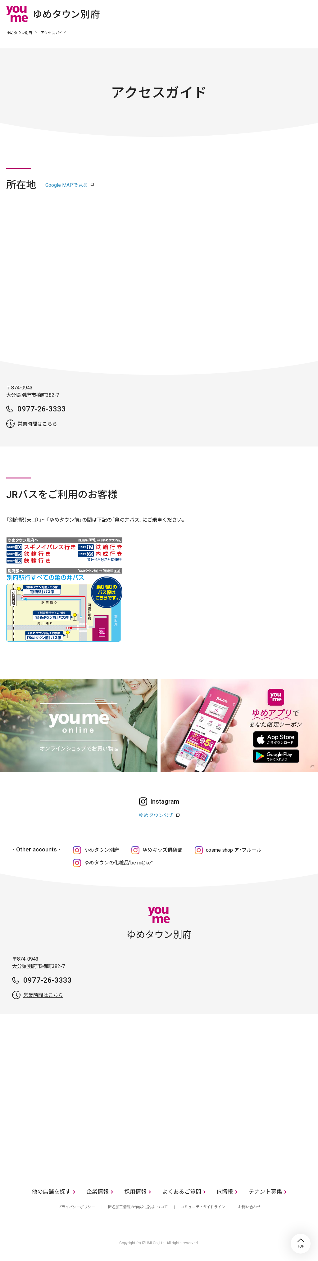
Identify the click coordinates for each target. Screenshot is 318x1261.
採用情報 (135, 1191)
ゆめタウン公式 (156, 815)
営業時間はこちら (37, 424)
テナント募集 (265, 1191)
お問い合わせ (249, 1207)
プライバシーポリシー (76, 1207)
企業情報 (97, 1191)
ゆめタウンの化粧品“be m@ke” (118, 863)
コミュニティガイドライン (203, 1207)
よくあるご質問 (181, 1191)
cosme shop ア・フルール (233, 850)
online (288, 14)
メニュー (307, 14)
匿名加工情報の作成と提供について (138, 1207)
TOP (301, 1244)
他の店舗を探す (51, 1191)
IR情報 (225, 1191)
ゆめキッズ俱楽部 (162, 850)
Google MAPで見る (66, 185)
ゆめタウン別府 (19, 33)
